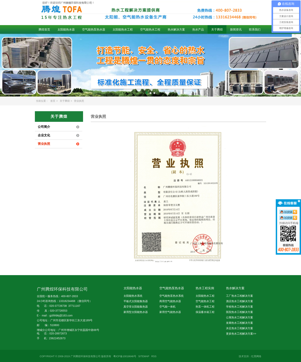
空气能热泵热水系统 (171, 295)
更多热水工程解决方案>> (241, 333)
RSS (153, 356)
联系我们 (255, 29)
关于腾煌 (217, 29)
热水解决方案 (176, 29)
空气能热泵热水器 (93, 29)
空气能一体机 (167, 306)
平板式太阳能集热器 (136, 301)
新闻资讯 (236, 29)
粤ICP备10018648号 (124, 356)
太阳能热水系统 (133, 295)
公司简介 (44, 126)
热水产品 (198, 29)
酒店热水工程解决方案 (239, 301)
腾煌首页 (44, 29)
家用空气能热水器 (170, 312)
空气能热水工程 (150, 29)
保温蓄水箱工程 (205, 312)
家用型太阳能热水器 (136, 312)
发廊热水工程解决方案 (239, 322)
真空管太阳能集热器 (136, 306)
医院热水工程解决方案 (239, 312)
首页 (52, 100)
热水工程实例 (205, 288)
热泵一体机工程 (205, 306)
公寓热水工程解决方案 (239, 317)
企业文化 (44, 135)
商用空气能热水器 (170, 301)
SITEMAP (143, 356)
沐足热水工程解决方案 (239, 328)
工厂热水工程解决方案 (239, 295)
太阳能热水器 (66, 29)
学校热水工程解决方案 (239, 306)
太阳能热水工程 (123, 29)
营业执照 (79, 100)
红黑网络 (256, 356)
